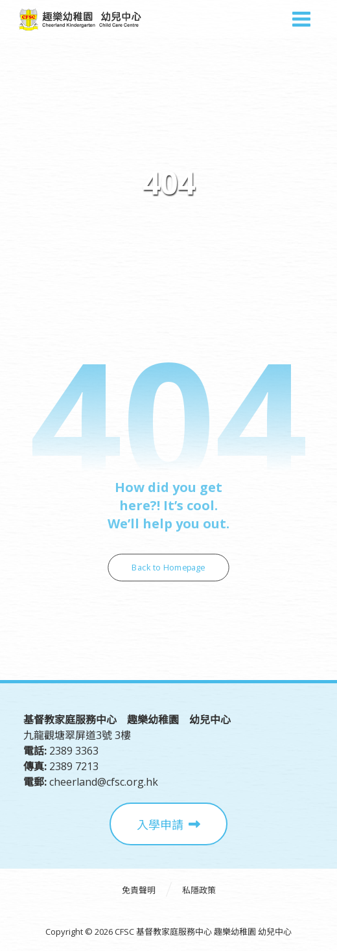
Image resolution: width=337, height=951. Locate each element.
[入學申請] (168, 824)
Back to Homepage (168, 567)
